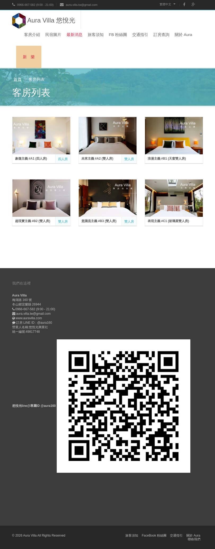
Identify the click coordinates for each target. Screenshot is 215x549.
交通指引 (140, 34)
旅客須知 (96, 34)
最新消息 (74, 34)
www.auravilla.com (29, 318)
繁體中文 (167, 4)
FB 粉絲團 (118, 34)
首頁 (17, 79)
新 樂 (29, 57)
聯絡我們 (194, 539)
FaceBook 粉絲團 (154, 535)
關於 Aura (183, 34)
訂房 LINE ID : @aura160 (34, 323)
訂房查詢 (161, 34)
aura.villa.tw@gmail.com (78, 4)
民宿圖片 (53, 34)
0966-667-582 (24, 4)
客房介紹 (32, 34)
